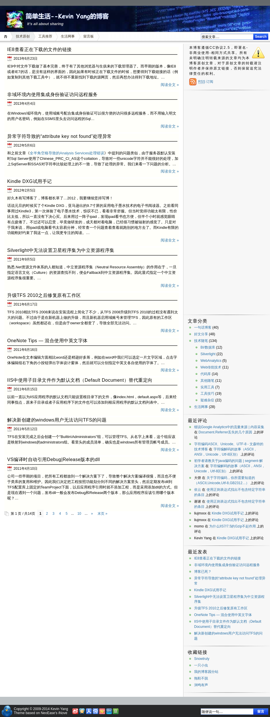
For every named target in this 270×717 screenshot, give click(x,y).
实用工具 (207, 387)
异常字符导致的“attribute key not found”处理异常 (59, 136)
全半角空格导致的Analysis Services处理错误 (67, 153)
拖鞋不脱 (201, 678)
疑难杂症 (207, 400)
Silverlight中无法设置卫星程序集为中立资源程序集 (61, 250)
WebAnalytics (210, 361)
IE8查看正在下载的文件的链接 (39, 49)
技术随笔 (201, 341)
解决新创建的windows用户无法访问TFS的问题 (56, 420)
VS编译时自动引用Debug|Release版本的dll (53, 459)
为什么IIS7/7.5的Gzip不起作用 (232, 526)
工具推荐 (45, 36)
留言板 (88, 36)
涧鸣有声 (201, 685)
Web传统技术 (210, 367)
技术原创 (23, 36)
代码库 (205, 374)
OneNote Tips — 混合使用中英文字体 (47, 340)
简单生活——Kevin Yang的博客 (59, 15)
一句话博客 (202, 327)
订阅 (205, 82)
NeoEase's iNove (54, 713)
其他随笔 (207, 381)
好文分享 (201, 334)
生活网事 (68, 36)
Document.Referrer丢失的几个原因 (225, 432)
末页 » (102, 514)
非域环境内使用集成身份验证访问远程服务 (52, 94)
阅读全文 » (170, 85)
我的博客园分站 (206, 672)
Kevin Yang (59, 709)
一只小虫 (201, 665)
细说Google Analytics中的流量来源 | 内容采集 (229, 427)
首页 (6, 36)
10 (79, 514)
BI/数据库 (207, 347)
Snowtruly (201, 659)
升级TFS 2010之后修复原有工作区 (44, 295)
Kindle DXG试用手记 (29, 181)
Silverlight (207, 354)
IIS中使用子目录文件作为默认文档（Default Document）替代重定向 (80, 380)
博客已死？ (202, 572)
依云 (197, 490)
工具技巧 (207, 394)
